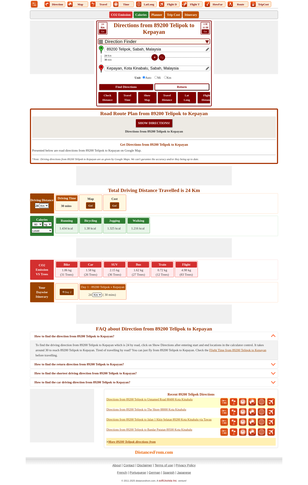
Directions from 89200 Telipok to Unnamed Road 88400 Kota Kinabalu (149, 399)
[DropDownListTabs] (154, 41)
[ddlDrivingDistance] (44, 205)
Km (169, 77)
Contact (129, 465)
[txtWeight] (37, 224)
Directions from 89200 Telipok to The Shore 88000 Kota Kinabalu (146, 409)
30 (205, 28)
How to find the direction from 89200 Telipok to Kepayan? (74, 336)
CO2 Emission (121, 14)
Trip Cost (173, 14)
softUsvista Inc (168, 480)
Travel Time (127, 97)
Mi (159, 77)
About (117, 465)
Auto (148, 77)
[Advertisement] (62, 47)
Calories (141, 14)
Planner (156, 14)
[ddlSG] (42, 230)
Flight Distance (206, 97)
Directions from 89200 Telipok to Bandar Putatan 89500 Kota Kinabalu (149, 429)
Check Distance (107, 97)
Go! (90, 205)
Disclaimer (144, 465)
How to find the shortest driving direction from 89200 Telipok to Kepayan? (85, 373)
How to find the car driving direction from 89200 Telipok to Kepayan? (82, 382)
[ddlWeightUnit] (47, 224)
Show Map (147, 97)
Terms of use (164, 465)
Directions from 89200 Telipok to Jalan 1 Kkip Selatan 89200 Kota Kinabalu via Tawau (159, 419)
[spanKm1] (97, 295)
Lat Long (187, 97)
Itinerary (191, 14)
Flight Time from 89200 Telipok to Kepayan (237, 350)
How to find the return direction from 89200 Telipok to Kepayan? (79, 364)
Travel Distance (167, 97)
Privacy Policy (185, 465)
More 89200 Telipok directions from (132, 441)
